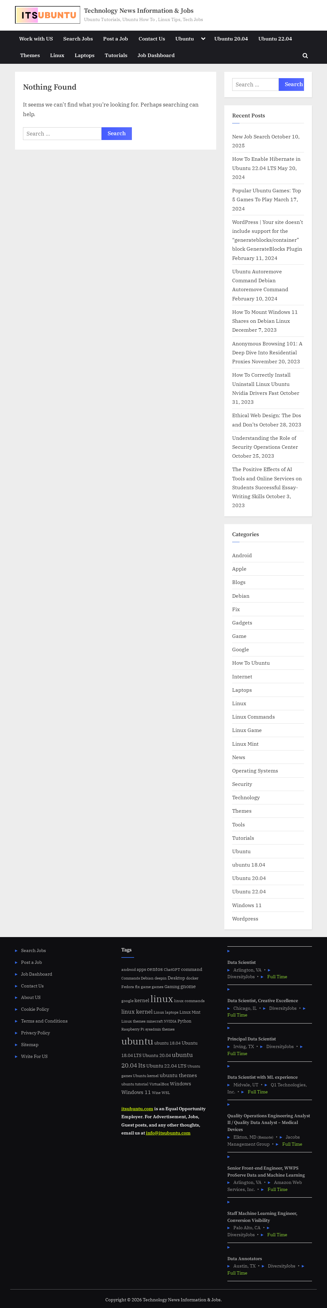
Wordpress (245, 918)
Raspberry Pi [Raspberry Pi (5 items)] (132, 1029)
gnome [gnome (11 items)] (188, 986)
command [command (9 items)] (191, 969)
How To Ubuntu (251, 662)
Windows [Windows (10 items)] (180, 1084)
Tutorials (116, 55)
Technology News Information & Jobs (139, 11)
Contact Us (152, 38)
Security (242, 783)
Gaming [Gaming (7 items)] (171, 986)
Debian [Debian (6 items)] (147, 977)
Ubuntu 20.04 (231, 38)
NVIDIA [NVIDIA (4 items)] (170, 1021)
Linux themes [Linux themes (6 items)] (133, 1020)
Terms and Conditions (44, 1021)
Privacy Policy (35, 1033)
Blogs (239, 582)
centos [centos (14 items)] (155, 968)
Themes (30, 55)
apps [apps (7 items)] (141, 969)
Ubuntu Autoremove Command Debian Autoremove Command (260, 280)
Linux (57, 55)
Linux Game (247, 730)
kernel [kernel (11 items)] (141, 1000)
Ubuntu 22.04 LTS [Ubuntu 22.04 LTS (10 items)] (166, 1066)
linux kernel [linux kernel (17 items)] (137, 1011)
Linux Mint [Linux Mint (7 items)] (190, 1012)
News (238, 757)
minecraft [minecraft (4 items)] (155, 1021)
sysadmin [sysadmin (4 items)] (153, 1029)
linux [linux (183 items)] (161, 999)
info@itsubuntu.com (168, 1133)
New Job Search (251, 136)
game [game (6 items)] (146, 986)
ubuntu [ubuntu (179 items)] (137, 1041)
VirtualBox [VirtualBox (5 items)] (159, 1084)
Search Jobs (78, 38)
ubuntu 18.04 (248, 864)
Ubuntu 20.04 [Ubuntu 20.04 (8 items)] (156, 1055)
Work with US (36, 38)
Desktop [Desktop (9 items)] (176, 978)
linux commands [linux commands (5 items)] (189, 1000)
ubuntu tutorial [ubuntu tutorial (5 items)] (134, 1084)
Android (242, 555)
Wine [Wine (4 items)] (156, 1092)
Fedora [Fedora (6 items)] (127, 986)
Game (239, 635)
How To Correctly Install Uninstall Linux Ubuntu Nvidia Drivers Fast (261, 383)
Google (240, 649)
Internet (242, 676)
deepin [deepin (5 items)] (161, 978)
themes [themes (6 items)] (168, 1028)
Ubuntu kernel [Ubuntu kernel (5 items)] (146, 1075)
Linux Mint (245, 743)
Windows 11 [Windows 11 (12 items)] (136, 1092)
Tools (238, 824)
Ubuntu (184, 38)
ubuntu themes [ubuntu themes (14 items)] (178, 1075)
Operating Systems (255, 770)
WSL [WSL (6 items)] (166, 1092)
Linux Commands (253, 716)
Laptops (85, 55)
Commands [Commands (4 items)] (130, 978)
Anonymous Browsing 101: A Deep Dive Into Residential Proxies (267, 352)
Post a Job (115, 38)
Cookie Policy (35, 1009)
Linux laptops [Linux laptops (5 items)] (166, 1012)
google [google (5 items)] (127, 1000)
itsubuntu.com (137, 1108)
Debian (240, 595)
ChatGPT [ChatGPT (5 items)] (172, 969)
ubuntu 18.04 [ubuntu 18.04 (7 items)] (167, 1043)
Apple (239, 568)
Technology (246, 797)
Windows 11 (247, 905)
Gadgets (242, 622)
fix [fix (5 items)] (137, 986)
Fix (236, 609)
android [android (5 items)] (128, 969)
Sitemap (30, 1044)
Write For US (34, 1056)
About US (31, 997)
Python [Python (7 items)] (184, 1021)
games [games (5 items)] (158, 986)
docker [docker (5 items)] (192, 978)
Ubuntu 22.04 (275, 38)
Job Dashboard (156, 55)
